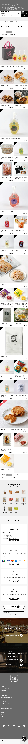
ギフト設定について (13, 581)
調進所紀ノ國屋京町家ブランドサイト (11, 660)
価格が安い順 (4, 34)
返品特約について (13, 598)
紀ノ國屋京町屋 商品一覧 (10, 664)
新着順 (3, 32)
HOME (2, 21)
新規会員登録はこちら (13, 540)
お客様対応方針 (4, 690)
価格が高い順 (12, 34)
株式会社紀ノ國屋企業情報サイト (11, 635)
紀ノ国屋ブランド (6, 21)
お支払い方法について (13, 564)
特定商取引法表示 (4, 695)
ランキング (3, 714)
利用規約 (2, 686)
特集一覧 (2, 716)
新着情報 (2, 712)
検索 (25, 15)
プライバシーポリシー (5, 688)
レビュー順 (16, 32)
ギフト (2, 719)
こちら (20, 614)
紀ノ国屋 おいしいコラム (5, 703)
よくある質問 (12, 606)
